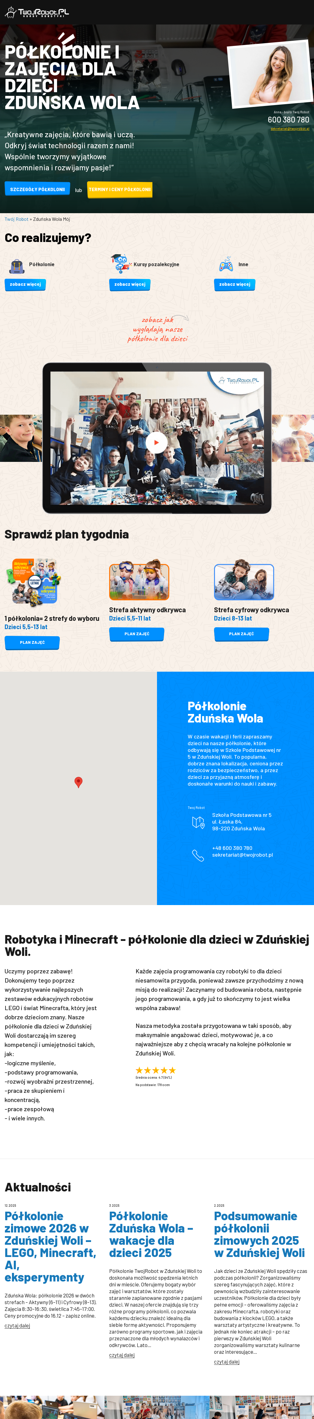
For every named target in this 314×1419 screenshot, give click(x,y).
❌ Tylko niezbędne (157, 813)
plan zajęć (32, 643)
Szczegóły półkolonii (37, 189)
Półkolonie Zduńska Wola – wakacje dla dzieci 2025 (151, 1233)
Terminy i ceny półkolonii (120, 189)
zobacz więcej (25, 284)
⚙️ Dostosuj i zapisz (157, 795)
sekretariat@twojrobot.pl (290, 128)
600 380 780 (288, 119)
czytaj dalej (17, 1325)
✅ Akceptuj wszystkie (157, 777)
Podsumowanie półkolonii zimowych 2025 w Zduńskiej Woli (259, 1233)
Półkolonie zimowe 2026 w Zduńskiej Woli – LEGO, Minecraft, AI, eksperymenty (51, 1246)
